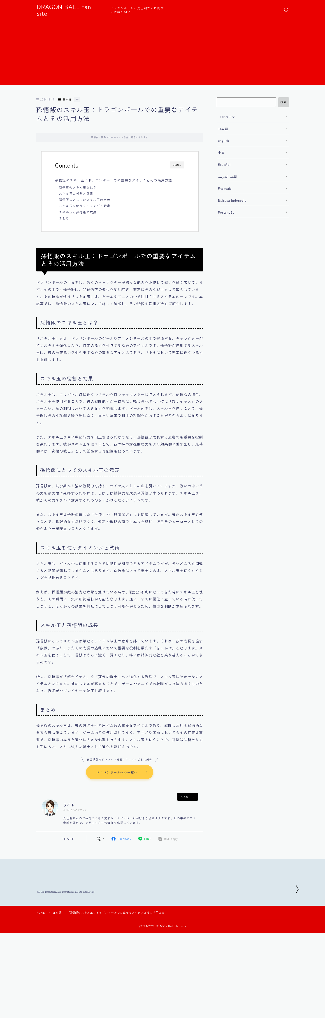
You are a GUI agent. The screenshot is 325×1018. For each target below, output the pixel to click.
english (223, 140)
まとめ (64, 218)
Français (225, 188)
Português (226, 212)
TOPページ (226, 116)
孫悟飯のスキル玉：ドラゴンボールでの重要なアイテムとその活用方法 (113, 179)
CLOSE (177, 165)
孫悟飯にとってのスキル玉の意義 (84, 199)
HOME (41, 945)
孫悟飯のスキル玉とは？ (78, 187)
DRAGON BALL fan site (70, 10)
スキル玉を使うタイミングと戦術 (84, 205)
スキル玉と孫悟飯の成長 (78, 212)
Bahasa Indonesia (232, 200)
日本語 (64, 99)
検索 (284, 102)
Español (224, 164)
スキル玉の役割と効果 (76, 193)
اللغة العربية (228, 176)
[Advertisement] (162, 53)
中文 (221, 152)
